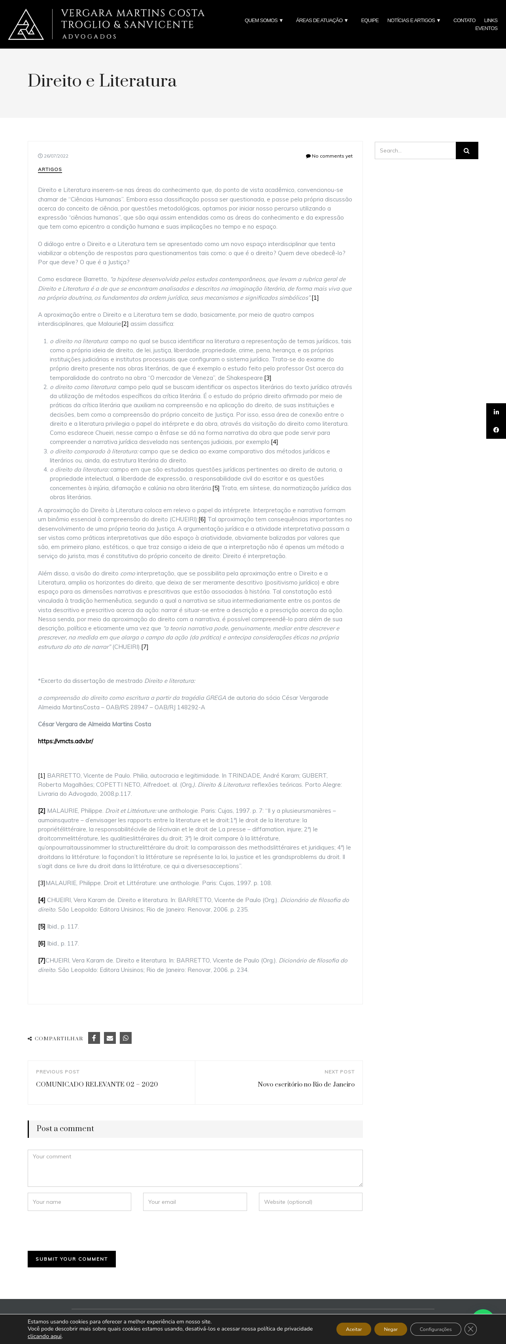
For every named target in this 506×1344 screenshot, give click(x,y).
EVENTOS (486, 28)
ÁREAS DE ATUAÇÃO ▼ (324, 20)
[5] (216, 488)
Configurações (429, 1329)
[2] (125, 323)
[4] (274, 441)
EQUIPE (369, 20)
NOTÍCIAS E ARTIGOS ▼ (416, 20)
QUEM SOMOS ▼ (266, 20)
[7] (145, 646)
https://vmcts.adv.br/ (65, 741)
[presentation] (82, 1230)
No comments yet (329, 156)
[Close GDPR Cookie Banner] (470, 1329)
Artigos (50, 169)
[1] (315, 297)
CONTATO (464, 20)
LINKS (491, 20)
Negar (377, 1329)
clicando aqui (74, 1336)
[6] (202, 519)
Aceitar (335, 1329)
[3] (268, 378)
